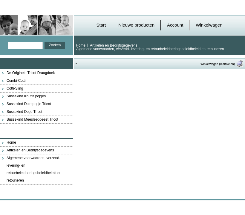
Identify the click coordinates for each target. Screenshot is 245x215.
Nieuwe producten (136, 24)
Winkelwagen (209, 24)
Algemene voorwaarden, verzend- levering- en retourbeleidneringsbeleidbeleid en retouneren (150, 49)
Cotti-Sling (15, 88)
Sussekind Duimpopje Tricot (29, 104)
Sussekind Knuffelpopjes (26, 96)
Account (175, 24)
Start (101, 24)
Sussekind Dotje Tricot (24, 112)
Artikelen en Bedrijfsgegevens (113, 45)
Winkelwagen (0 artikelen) (222, 64)
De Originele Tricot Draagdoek (31, 73)
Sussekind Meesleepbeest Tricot (32, 119)
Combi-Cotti (16, 81)
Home (80, 45)
